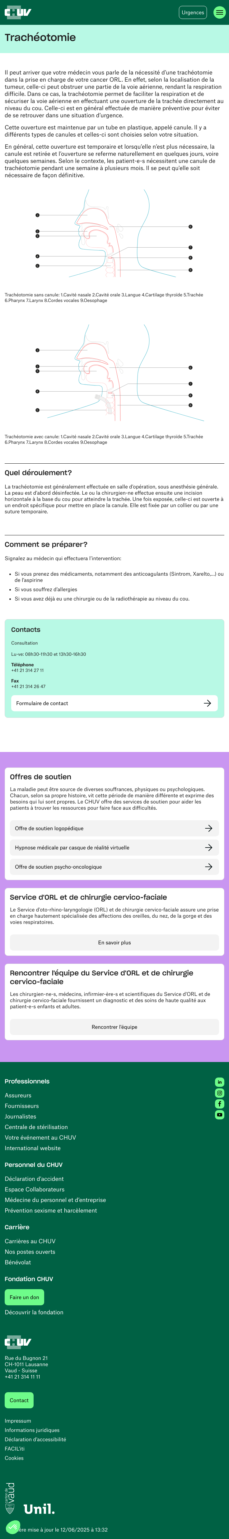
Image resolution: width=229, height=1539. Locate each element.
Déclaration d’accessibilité (35, 1439)
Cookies (14, 1458)
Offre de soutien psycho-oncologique (58, 867)
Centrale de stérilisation (36, 1126)
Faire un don (27, 1297)
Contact (19, 1400)
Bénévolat (18, 1262)
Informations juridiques (32, 1430)
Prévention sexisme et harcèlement (51, 1210)
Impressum (18, 1421)
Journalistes (20, 1116)
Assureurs (18, 1095)
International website (33, 1147)
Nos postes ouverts (30, 1251)
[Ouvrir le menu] (219, 12)
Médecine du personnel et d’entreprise (55, 1199)
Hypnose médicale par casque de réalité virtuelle (72, 847)
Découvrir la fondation (34, 1312)
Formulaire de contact (42, 703)
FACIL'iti (15, 1449)
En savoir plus (114, 942)
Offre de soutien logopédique (49, 828)
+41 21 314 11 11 (22, 1377)
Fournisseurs (22, 1105)
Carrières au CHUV (30, 1240)
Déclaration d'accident (34, 1178)
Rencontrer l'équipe (115, 1027)
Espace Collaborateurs (34, 1189)
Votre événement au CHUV (40, 1137)
